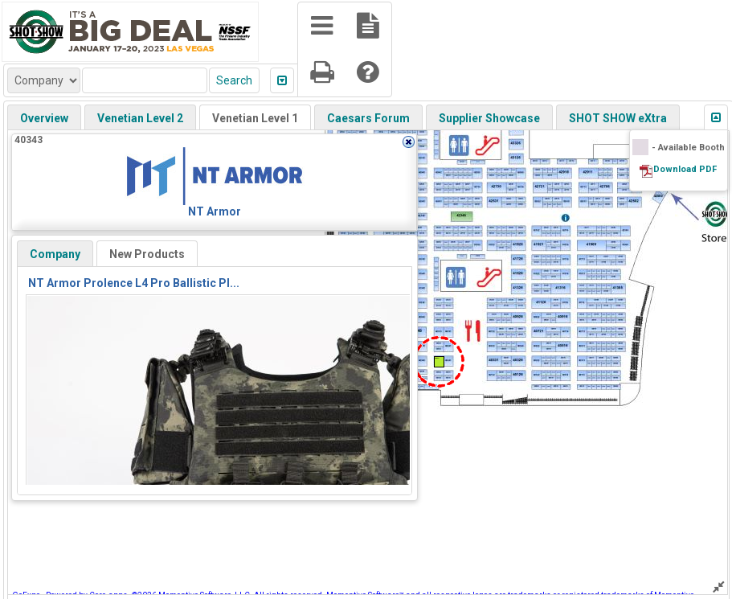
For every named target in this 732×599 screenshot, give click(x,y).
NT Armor (214, 211)
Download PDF (685, 169)
